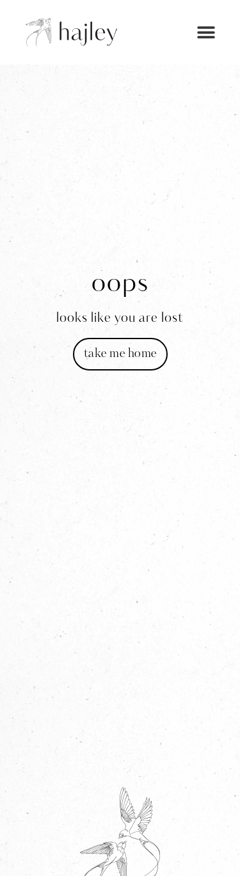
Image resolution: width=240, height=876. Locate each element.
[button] (206, 32)
